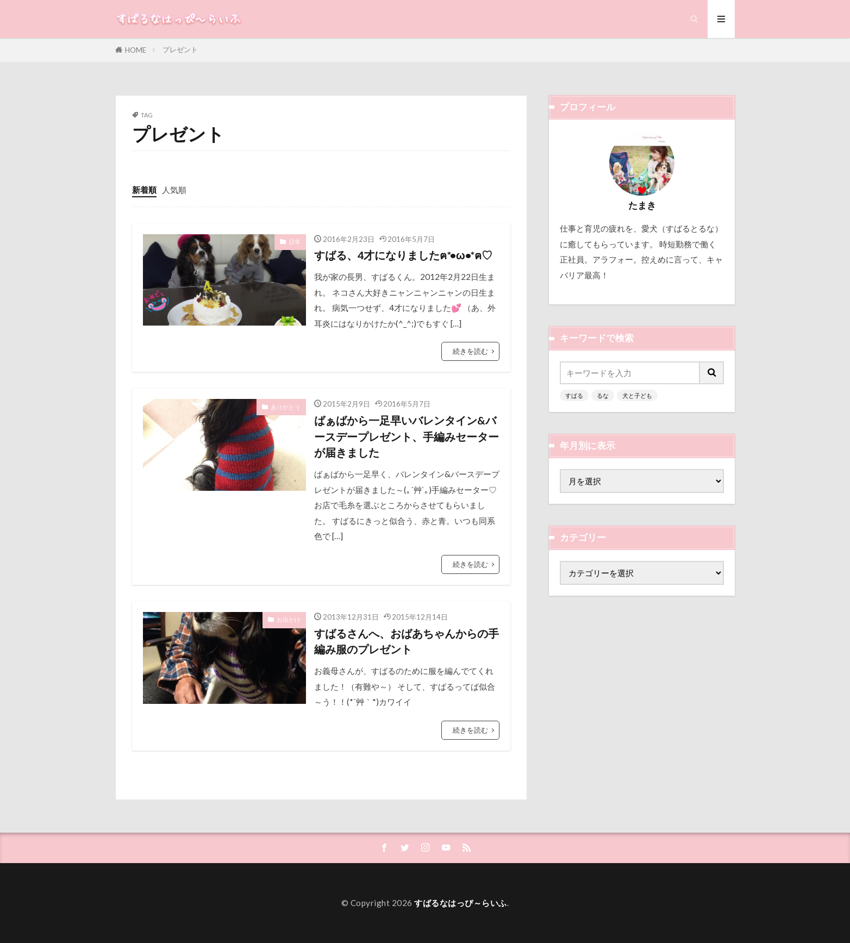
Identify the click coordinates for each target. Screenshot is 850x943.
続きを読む (470, 351)
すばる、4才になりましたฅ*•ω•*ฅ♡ (403, 254)
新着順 (144, 190)
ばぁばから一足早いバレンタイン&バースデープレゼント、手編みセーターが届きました (406, 436)
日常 (295, 241)
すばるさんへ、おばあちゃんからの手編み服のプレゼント (406, 641)
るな (603, 395)
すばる (574, 395)
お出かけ (289, 619)
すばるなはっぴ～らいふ (460, 903)
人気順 (174, 190)
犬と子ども (637, 395)
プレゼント (180, 49)
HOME (135, 50)
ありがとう (286, 406)
